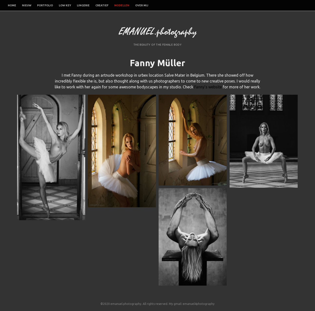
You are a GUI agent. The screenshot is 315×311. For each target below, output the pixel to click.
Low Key (65, 5)
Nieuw (26, 5)
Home (12, 5)
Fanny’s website (208, 87)
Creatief (101, 5)
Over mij (141, 5)
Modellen (121, 5)
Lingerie (83, 5)
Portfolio (45, 5)
